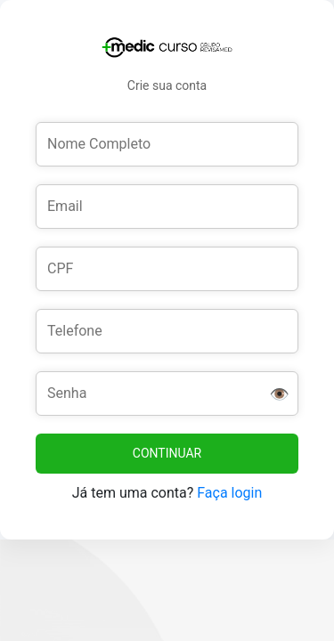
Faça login (229, 492)
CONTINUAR (167, 453)
